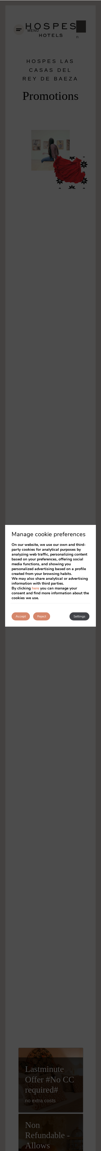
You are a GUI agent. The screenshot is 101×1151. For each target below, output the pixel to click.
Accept (21, 616)
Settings (79, 616)
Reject (41, 616)
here (35, 588)
